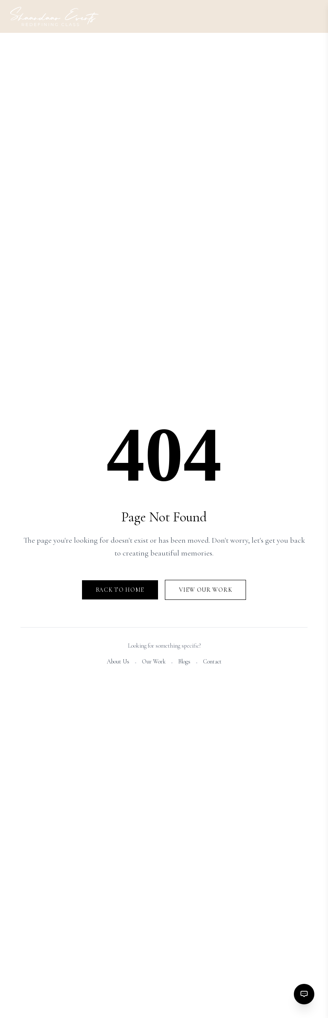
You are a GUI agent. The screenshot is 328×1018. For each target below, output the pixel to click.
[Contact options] (304, 994)
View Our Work (205, 589)
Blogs (184, 661)
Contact (212, 661)
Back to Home (120, 589)
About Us (118, 661)
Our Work (154, 661)
